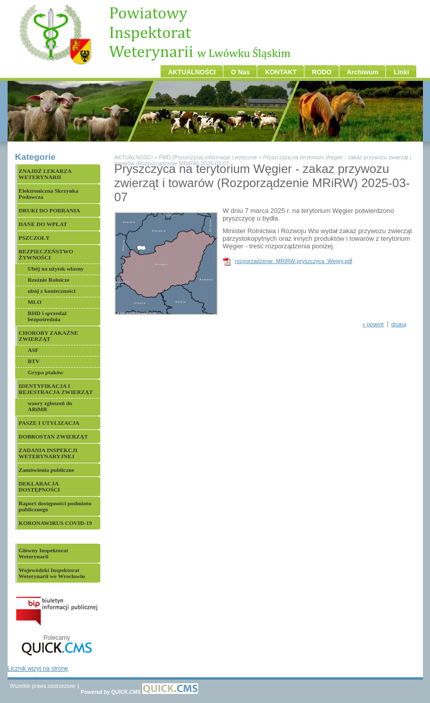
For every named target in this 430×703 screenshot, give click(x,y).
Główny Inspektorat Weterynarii (43, 553)
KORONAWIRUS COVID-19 (55, 523)
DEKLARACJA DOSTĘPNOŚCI (39, 486)
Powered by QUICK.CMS (139, 692)
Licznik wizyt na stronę (38, 668)
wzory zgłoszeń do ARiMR (50, 406)
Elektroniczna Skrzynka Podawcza (49, 194)
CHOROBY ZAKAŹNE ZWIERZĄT (49, 336)
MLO (35, 302)
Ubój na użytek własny (56, 269)
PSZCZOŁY (34, 238)
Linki (401, 72)
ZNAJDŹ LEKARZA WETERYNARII (45, 174)
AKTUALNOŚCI (192, 72)
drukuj (399, 324)
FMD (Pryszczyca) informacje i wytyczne (208, 157)
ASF (33, 350)
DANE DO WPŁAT (43, 224)
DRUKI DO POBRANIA (50, 210)
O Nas (240, 72)
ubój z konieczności (51, 291)
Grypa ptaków (46, 372)
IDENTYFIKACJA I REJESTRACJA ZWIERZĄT (56, 389)
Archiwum (363, 72)
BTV (34, 361)
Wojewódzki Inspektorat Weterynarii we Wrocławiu (52, 573)
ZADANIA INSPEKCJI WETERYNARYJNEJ (48, 453)
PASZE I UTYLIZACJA (49, 423)
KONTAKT (280, 72)
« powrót (372, 324)
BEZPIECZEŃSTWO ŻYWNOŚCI (46, 254)
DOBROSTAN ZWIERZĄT (53, 436)
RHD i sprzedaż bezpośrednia (47, 316)
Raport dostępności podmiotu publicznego (55, 506)
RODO (322, 72)
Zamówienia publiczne (46, 470)
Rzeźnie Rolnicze (49, 280)
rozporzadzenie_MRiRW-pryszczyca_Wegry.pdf (294, 261)
